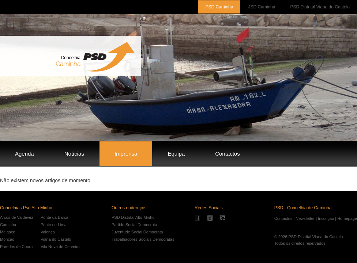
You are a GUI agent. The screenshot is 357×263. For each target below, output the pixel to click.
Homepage (347, 218)
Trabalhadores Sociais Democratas (143, 239)
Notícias (74, 153)
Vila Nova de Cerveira (60, 246)
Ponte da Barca (54, 217)
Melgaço (7, 232)
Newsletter (305, 218)
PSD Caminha (219, 6)
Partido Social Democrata (134, 224)
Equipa (176, 153)
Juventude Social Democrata (137, 232)
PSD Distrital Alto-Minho (133, 217)
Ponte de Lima (54, 224)
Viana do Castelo (56, 239)
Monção (7, 239)
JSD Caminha (261, 6)
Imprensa (126, 153)
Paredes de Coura (16, 246)
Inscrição (326, 218)
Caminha (8, 224)
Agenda (24, 153)
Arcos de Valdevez (16, 217)
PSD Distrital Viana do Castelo (320, 6)
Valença (48, 232)
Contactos (227, 153)
